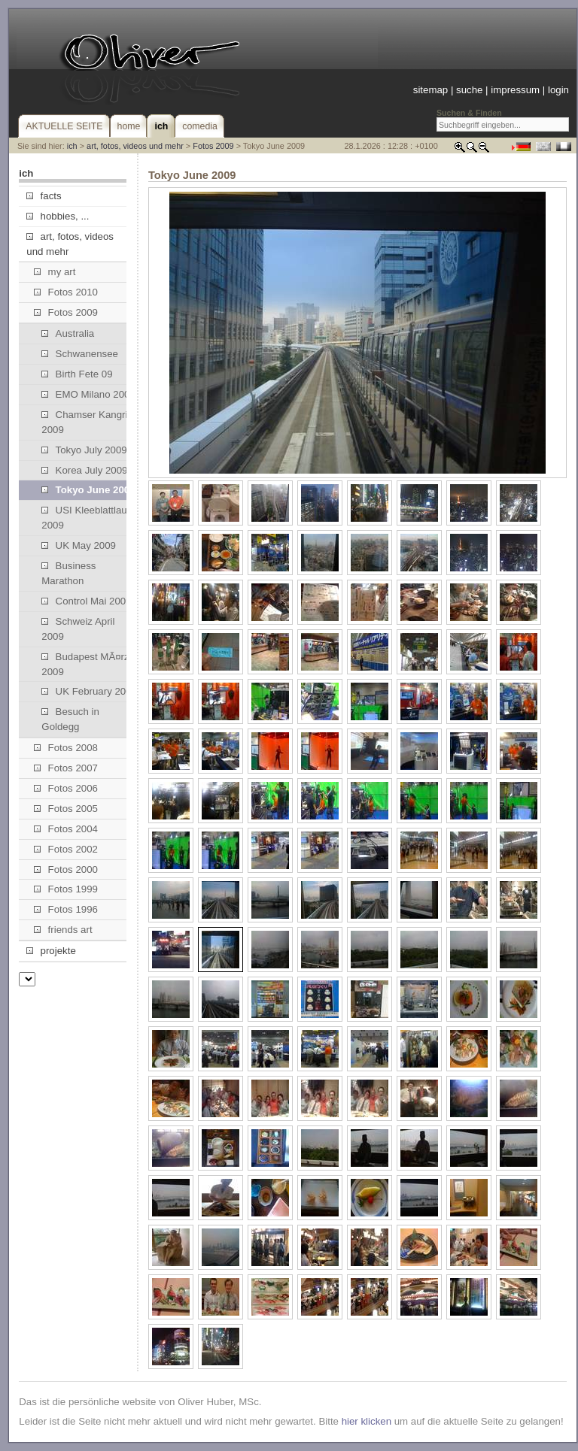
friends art (63, 929)
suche (469, 89)
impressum (515, 89)
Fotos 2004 (66, 829)
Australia (67, 333)
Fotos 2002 (66, 849)
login (558, 89)
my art (54, 271)
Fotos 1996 (66, 909)
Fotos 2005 (66, 808)
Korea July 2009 (84, 470)
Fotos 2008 (66, 747)
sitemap (430, 89)
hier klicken (366, 1421)
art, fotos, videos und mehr (135, 145)
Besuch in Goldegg (70, 719)
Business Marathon (68, 573)
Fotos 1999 (66, 889)
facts (43, 195)
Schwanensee (79, 353)
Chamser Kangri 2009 (84, 422)
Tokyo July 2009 (83, 450)
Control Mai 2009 (86, 601)
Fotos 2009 (213, 145)
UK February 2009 (89, 691)
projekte (50, 950)
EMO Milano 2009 (88, 394)
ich (72, 145)
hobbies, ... (57, 216)
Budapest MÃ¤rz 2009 (85, 664)
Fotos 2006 (66, 788)
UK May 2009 (78, 545)
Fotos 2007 (66, 768)
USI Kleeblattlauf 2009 (85, 517)
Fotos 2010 (66, 292)
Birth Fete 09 (76, 374)
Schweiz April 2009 (77, 629)
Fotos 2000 (66, 869)
